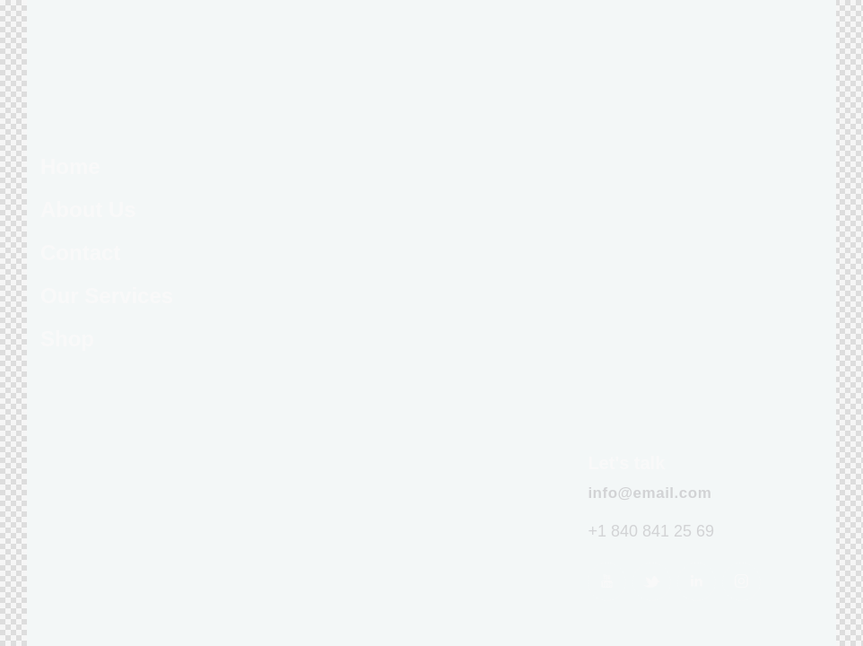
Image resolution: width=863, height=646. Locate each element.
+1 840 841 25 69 (651, 531)
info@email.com (649, 493)
